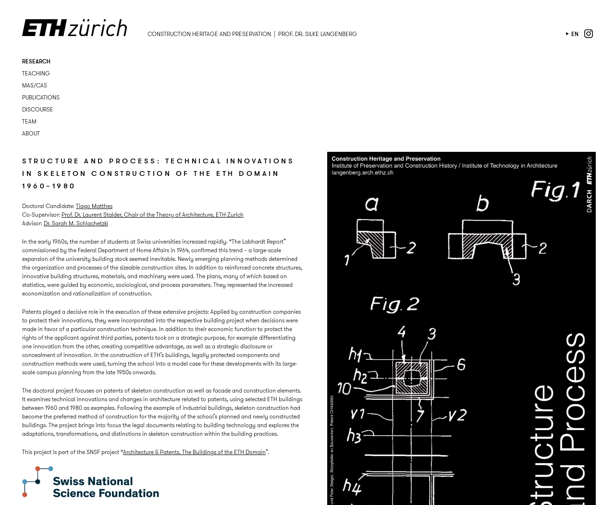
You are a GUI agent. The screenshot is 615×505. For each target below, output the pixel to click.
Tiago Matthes (94, 205)
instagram (588, 33)
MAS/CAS (34, 85)
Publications (41, 97)
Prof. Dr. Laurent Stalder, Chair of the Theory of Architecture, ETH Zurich (153, 214)
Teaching (36, 73)
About (31, 133)
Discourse (37, 109)
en (574, 33)
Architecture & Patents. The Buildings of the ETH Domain (194, 452)
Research (36, 61)
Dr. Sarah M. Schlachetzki (76, 223)
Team (29, 121)
